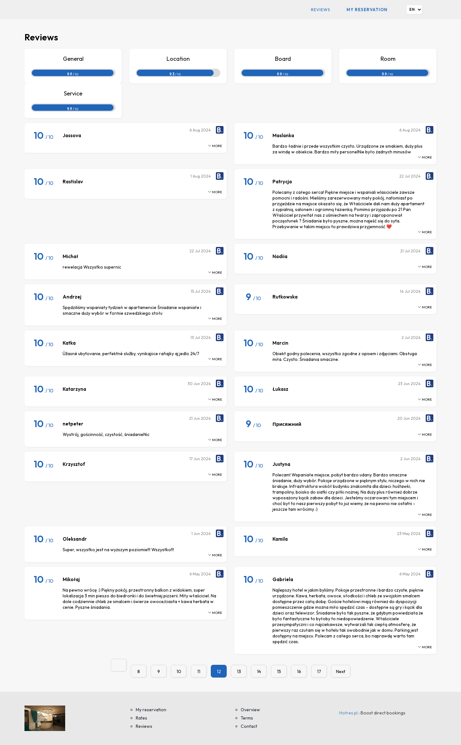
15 (279, 671)
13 (239, 671)
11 (198, 671)
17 (319, 671)
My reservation (367, 9)
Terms (247, 718)
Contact (249, 726)
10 (178, 671)
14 (259, 671)
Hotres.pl (348, 713)
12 (219, 671)
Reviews (320, 9)
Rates (141, 718)
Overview (250, 710)
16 (299, 671)
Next (340, 671)
